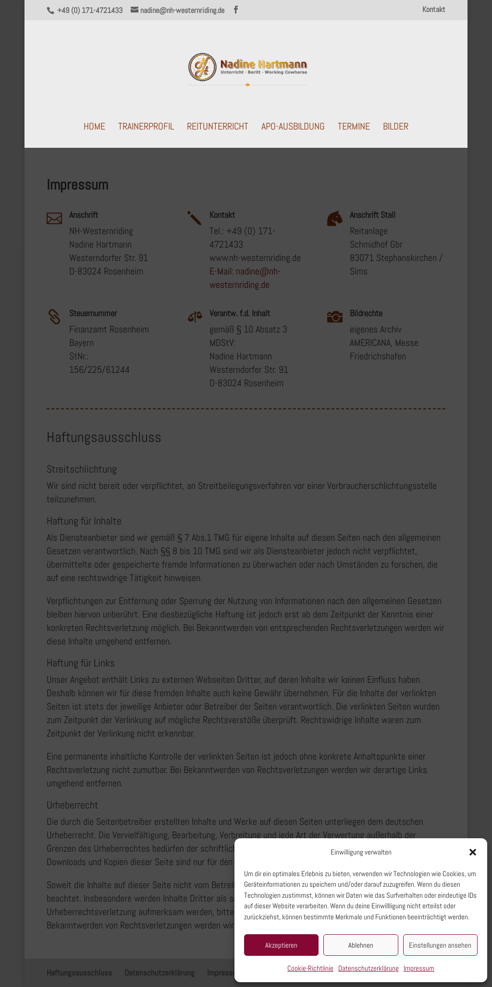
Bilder (395, 127)
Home (94, 127)
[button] (473, 852)
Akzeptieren (281, 945)
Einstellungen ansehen (440, 945)
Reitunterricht (217, 127)
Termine (354, 127)
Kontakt (433, 10)
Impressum (419, 968)
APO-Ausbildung (293, 127)
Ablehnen (360, 945)
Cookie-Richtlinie (310, 968)
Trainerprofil (146, 127)
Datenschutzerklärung (368, 968)
